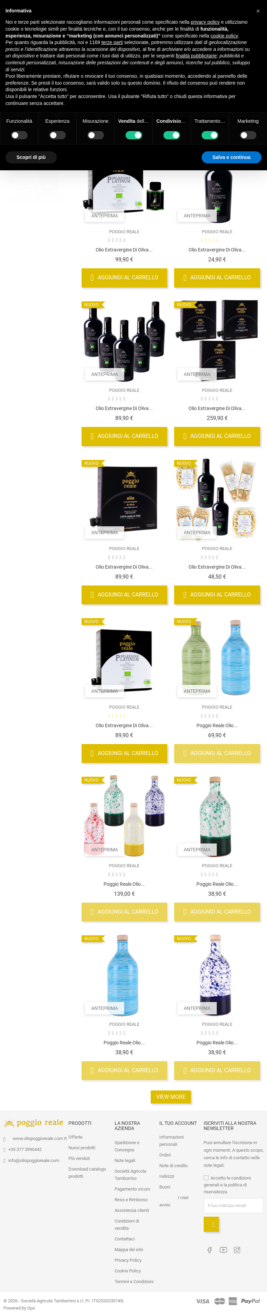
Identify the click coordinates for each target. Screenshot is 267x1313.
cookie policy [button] (224, 36)
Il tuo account (178, 1122)
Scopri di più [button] (31, 157)
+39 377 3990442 (25, 1148)
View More (170, 1096)
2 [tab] (62, 188)
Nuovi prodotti (81, 1147)
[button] (258, 11)
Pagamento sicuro (132, 1188)
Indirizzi (166, 1176)
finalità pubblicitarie (196, 55)
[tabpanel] (37, 183)
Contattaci (125, 1238)
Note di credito (173, 1165)
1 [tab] (62, 176)
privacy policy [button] (205, 22)
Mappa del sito (129, 1248)
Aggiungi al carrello (124, 277)
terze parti (112, 42)
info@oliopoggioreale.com (33, 1159)
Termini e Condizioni (134, 1280)
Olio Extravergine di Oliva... (124, 249)
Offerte (75, 1136)
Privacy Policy (128, 1259)
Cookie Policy (128, 1270)
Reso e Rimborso (131, 1199)
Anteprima (104, 215)
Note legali (125, 1159)
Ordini (165, 1154)
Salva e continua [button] (231, 157)
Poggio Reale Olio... (217, 725)
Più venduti (79, 1158)
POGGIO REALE (124, 231)
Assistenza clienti (132, 1209)
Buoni (164, 1186)
